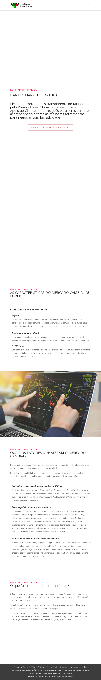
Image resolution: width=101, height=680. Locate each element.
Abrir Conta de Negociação (50, 644)
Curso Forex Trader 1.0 (50, 258)
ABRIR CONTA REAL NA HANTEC (50, 127)
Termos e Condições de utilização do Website (50, 676)
